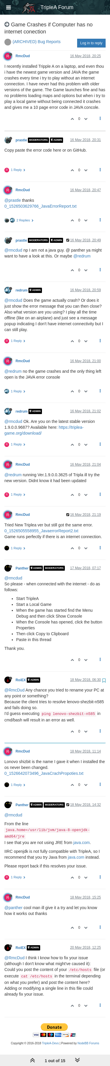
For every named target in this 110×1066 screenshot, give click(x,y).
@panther (13, 907)
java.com (81, 842)
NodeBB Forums (88, 1043)
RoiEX (21, 680)
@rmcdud (13, 250)
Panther (22, 568)
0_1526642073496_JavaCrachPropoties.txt (43, 773)
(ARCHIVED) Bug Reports (36, 41)
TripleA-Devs (50, 1043)
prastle (21, 140)
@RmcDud (14, 690)
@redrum (82, 256)
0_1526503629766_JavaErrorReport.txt (40, 206)
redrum (22, 290)
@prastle (12, 200)
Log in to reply (91, 43)
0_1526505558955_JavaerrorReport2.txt (41, 530)
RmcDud (23, 56)
